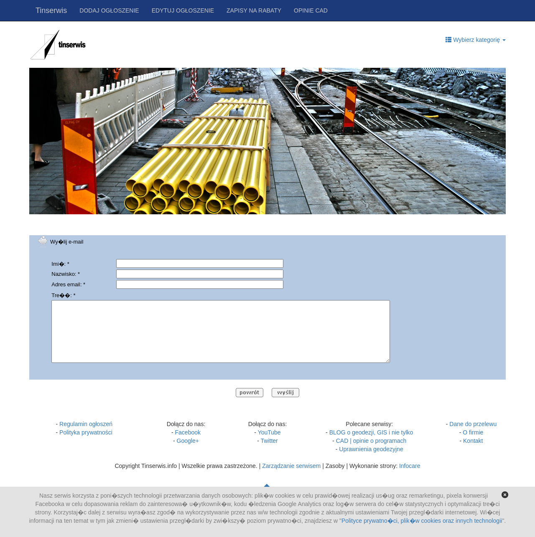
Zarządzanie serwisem (291, 465)
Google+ (188, 440)
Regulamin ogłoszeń (85, 424)
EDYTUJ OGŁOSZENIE (183, 10)
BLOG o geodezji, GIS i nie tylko (371, 432)
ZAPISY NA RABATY (254, 10)
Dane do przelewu (473, 424)
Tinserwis (51, 10)
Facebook (188, 432)
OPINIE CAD (311, 10)
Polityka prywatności (85, 432)
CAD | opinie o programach (371, 440)
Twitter (269, 440)
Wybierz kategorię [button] (476, 39)
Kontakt (473, 440)
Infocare (409, 465)
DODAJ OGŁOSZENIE (109, 10)
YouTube (269, 432)
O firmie (473, 432)
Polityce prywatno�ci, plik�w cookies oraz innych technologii (421, 520)
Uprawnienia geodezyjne (371, 449)
